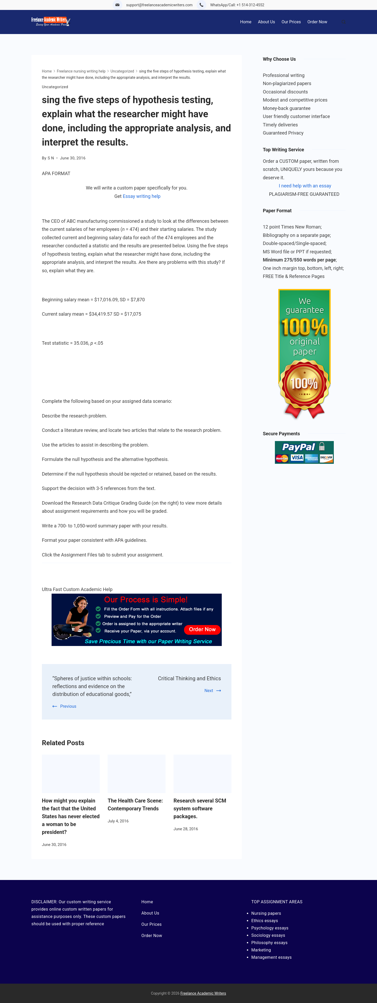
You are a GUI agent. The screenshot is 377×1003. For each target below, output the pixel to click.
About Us (266, 21)
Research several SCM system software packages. (200, 809)
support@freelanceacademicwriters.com (159, 5)
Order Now (317, 21)
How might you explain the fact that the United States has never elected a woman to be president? (71, 816)
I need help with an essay (305, 185)
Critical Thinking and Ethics (189, 678)
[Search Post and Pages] (344, 22)
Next (208, 690)
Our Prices (291, 21)
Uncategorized (55, 87)
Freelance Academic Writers (203, 993)
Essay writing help (141, 196)
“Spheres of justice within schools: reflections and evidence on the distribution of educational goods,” (92, 686)
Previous (68, 706)
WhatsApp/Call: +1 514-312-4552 (237, 5)
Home (245, 21)
